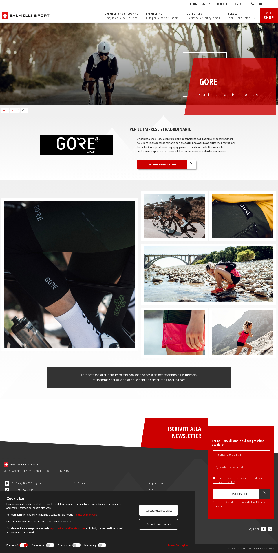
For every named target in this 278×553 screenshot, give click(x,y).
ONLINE (269, 15)
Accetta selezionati (158, 524)
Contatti (239, 4)
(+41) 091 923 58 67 (19, 490)
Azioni (207, 4)
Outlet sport (204, 16)
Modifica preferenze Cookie (261, 548)
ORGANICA (241, 548)
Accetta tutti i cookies (158, 510)
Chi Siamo (79, 483)
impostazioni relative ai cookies (67, 528)
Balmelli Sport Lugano (153, 483)
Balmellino (162, 16)
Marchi (222, 4)
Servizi (242, 16)
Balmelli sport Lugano (121, 16)
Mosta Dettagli (178, 545)
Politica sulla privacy (85, 514)
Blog (193, 4)
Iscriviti (250, 494)
